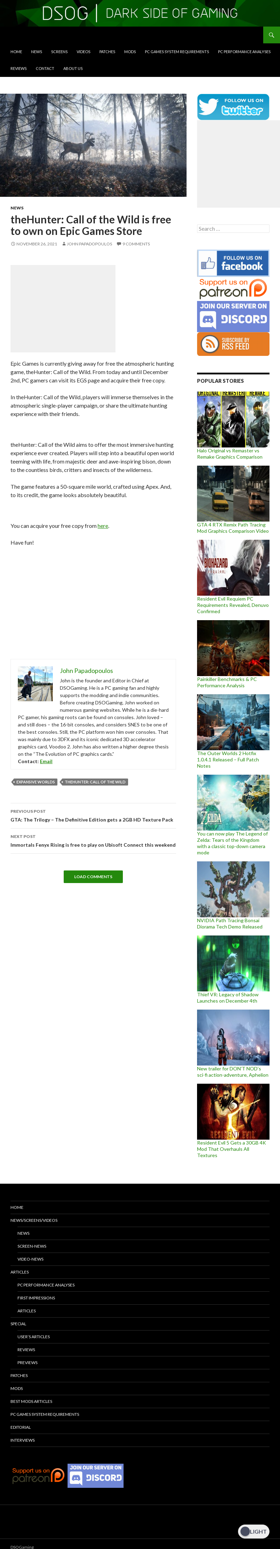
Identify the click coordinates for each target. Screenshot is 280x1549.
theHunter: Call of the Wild (95, 782)
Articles (19, 1272)
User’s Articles (34, 1336)
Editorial (20, 1427)
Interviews (22, 1440)
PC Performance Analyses (244, 51)
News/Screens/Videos (33, 1220)
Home (16, 51)
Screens (59, 51)
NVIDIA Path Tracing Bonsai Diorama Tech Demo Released (229, 923)
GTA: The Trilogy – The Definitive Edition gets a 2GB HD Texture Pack (93, 815)
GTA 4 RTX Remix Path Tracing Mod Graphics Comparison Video (233, 528)
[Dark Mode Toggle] (254, 1532)
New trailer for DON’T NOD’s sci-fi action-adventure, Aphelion (232, 1072)
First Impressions (36, 1297)
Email (46, 761)
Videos (83, 51)
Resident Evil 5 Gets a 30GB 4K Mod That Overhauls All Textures (231, 1149)
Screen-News (32, 1246)
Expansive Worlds (35, 782)
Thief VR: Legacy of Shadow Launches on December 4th (228, 997)
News (36, 51)
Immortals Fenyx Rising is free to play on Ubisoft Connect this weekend (93, 840)
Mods (130, 51)
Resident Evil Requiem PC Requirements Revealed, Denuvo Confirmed (233, 605)
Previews (27, 1362)
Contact (45, 68)
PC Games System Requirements (177, 51)
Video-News (30, 1259)
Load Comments (93, 876)
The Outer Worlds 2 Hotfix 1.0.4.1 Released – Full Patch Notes (228, 759)
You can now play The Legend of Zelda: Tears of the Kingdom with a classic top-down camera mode (232, 843)
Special (18, 1323)
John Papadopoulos (89, 243)
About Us (73, 68)
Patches (107, 51)
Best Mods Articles (31, 1401)
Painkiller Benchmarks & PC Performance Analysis (227, 682)
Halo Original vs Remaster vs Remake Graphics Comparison (229, 453)
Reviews (18, 68)
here (103, 525)
